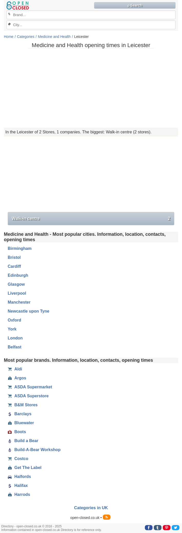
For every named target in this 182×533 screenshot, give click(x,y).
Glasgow (16, 284)
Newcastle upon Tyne (28, 311)
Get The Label (25, 467)
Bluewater (21, 423)
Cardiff (14, 266)
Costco (18, 458)
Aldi (15, 369)
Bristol (14, 257)
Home (8, 37)
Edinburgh (18, 275)
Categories (25, 37)
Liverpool (17, 293)
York (12, 329)
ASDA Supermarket (30, 387)
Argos (17, 378)
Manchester (19, 302)
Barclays (20, 414)
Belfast (14, 347)
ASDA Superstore (28, 396)
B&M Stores (23, 405)
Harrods (19, 494)
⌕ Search (135, 5)
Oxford (14, 320)
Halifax (18, 485)
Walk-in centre (91, 218)
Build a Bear (23, 441)
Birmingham (20, 248)
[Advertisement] (91, 88)
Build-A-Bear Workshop (34, 449)
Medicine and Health (54, 37)
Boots (17, 432)
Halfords (19, 476)
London (15, 338)
